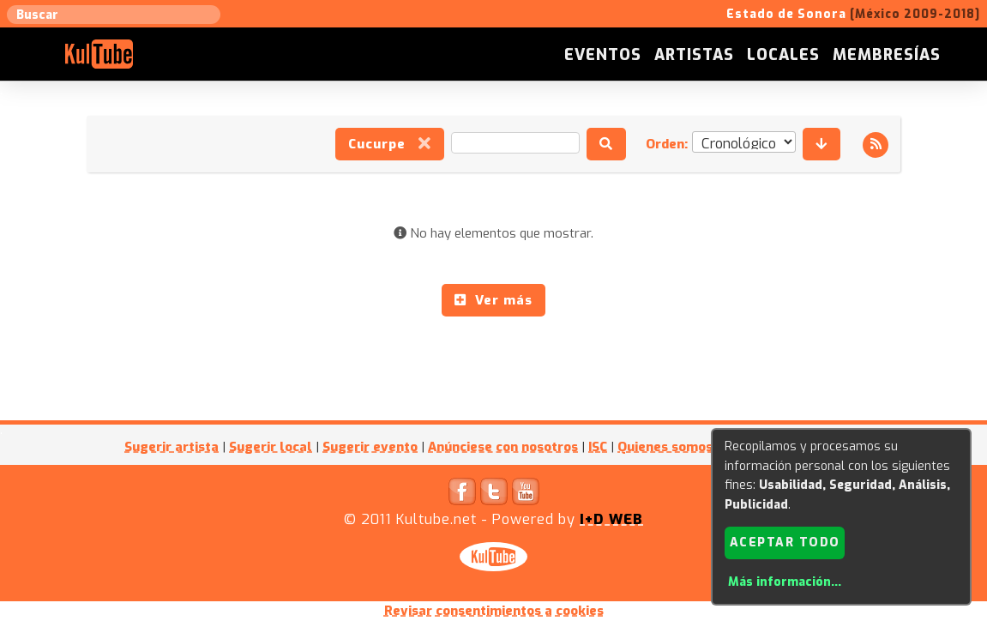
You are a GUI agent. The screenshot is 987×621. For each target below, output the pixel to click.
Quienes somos (665, 446)
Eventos (602, 55)
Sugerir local (270, 446)
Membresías (887, 55)
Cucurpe (389, 144)
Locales (783, 55)
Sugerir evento (370, 446)
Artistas (694, 55)
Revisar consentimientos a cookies (494, 610)
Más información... (784, 582)
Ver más (493, 300)
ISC (597, 446)
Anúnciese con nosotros (503, 446)
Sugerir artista (171, 446)
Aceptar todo (785, 542)
